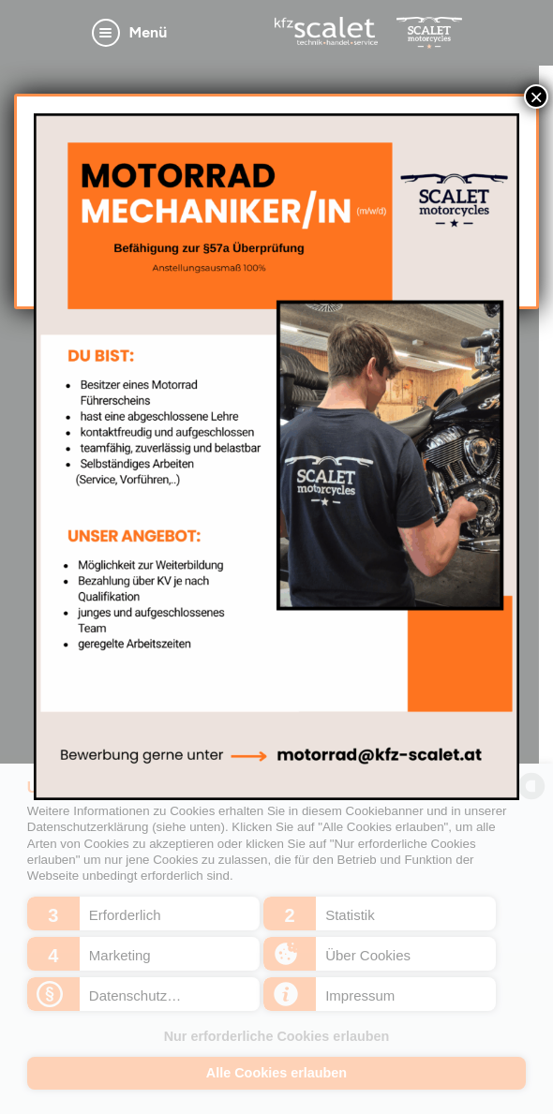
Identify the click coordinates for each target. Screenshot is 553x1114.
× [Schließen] (536, 96)
